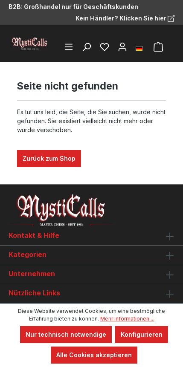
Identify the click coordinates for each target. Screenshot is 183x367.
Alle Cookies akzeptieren (94, 354)
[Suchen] (86, 46)
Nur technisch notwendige (66, 334)
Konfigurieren (142, 334)
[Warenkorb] (158, 46)
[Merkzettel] (104, 46)
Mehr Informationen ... (127, 318)
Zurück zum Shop (49, 158)
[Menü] (68, 46)
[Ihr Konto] (122, 46)
